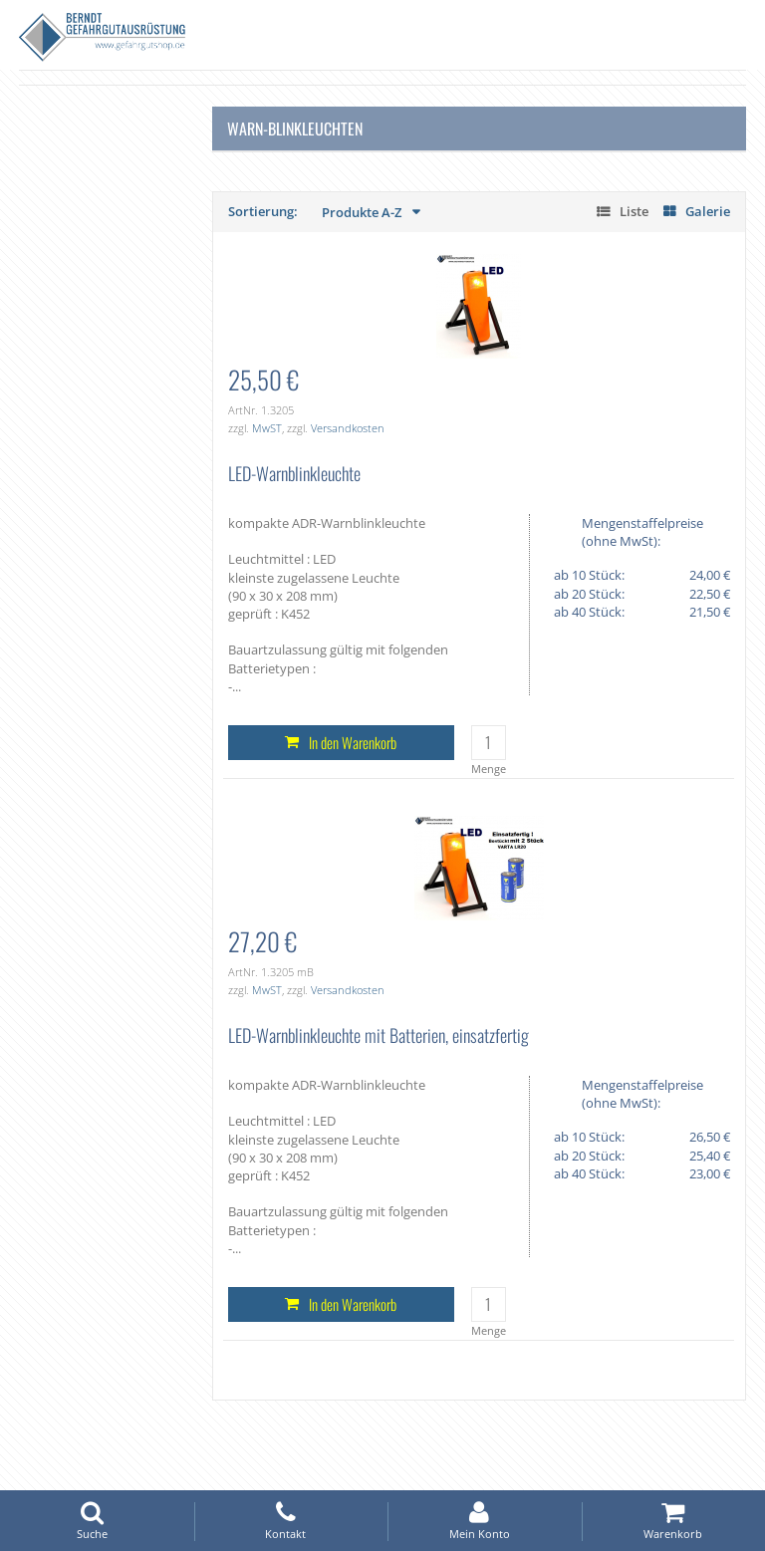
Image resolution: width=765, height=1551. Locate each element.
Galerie (707, 211)
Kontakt (286, 1520)
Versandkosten (347, 427)
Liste (634, 211)
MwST (267, 427)
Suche (91, 1520)
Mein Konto (479, 1520)
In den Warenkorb (352, 742)
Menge (488, 768)
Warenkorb (673, 1520)
